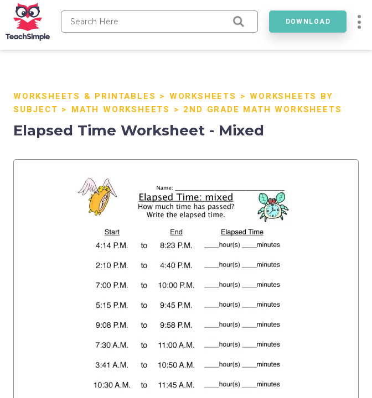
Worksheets (202, 96)
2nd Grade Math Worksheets (262, 109)
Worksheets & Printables (84, 96)
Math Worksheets (120, 109)
